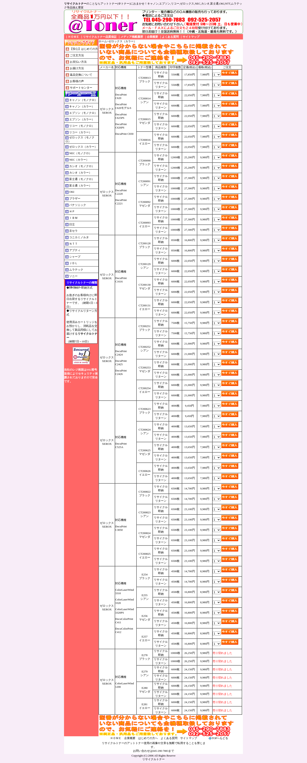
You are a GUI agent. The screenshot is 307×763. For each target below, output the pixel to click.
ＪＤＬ (73, 263)
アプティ (74, 250)
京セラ (73, 230)
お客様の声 (77, 81)
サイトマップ (191, 36)
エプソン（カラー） (81, 119)
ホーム (103, 41)
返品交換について (81, 74)
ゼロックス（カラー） (83, 146)
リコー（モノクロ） (81, 125)
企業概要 (152, 36)
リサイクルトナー (153, 759)
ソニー (73, 276)
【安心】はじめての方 (84, 48)
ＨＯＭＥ (73, 36)
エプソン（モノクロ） (83, 112)
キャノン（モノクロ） (83, 100)
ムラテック (76, 269)
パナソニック (77, 205)
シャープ (74, 256)
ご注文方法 (77, 55)
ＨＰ (72, 211)
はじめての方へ (148, 738)
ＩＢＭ (73, 217)
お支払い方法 (78, 61)
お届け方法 (77, 68)
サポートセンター (81, 87)
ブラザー (74, 198)
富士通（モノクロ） (81, 179)
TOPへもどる (220, 738)
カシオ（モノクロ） (81, 166)
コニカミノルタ (79, 237)
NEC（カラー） (79, 159)
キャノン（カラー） (81, 106)
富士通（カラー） (80, 185)
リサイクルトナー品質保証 (100, 36)
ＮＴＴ (73, 243)
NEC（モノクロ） (80, 153)
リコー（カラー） (80, 132)
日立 (72, 224)
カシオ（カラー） (80, 172)
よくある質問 (170, 36)
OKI (71, 191)
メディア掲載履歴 (132, 36)
